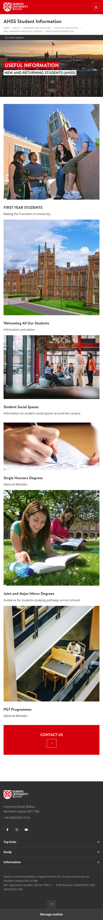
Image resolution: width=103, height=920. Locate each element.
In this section (14, 37)
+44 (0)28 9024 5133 (17, 818)
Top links (10, 842)
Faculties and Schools (66, 28)
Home (6, 28)
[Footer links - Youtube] (26, 829)
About (16, 28)
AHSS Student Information (59, 31)
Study (8, 852)
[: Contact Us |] (51, 743)
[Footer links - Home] (16, 794)
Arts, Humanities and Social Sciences (23, 31)
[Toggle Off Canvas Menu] (95, 7)
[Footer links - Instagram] (17, 829)
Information (12, 862)
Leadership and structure (37, 28)
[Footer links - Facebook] (7, 829)
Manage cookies (51, 914)
